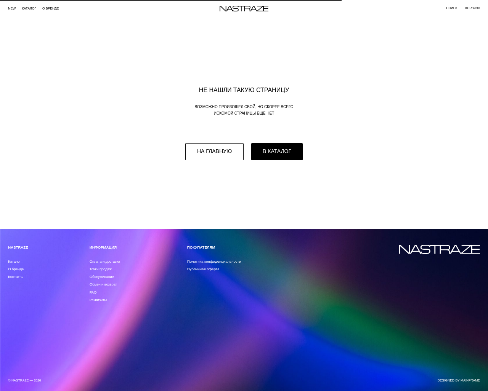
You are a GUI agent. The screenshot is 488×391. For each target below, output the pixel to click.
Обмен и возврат (103, 284)
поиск (451, 8)
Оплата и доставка (105, 261)
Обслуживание (102, 276)
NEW (12, 8)
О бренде (50, 8)
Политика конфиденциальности (214, 261)
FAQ (93, 292)
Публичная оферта (203, 269)
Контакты (15, 276)
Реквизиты (98, 300)
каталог (29, 8)
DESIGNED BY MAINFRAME (459, 380)
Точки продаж (101, 269)
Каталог (14, 261)
